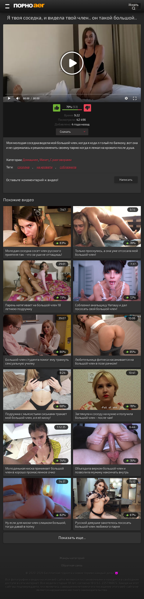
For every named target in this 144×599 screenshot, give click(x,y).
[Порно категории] (7, 6)
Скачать (73, 131)
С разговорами (61, 160)
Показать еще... (72, 537)
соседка (24, 167)
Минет (44, 160)
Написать (126, 179)
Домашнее (30, 160)
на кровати (45, 167)
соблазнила (68, 167)
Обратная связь (72, 565)
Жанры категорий (72, 558)
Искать (134, 6)
